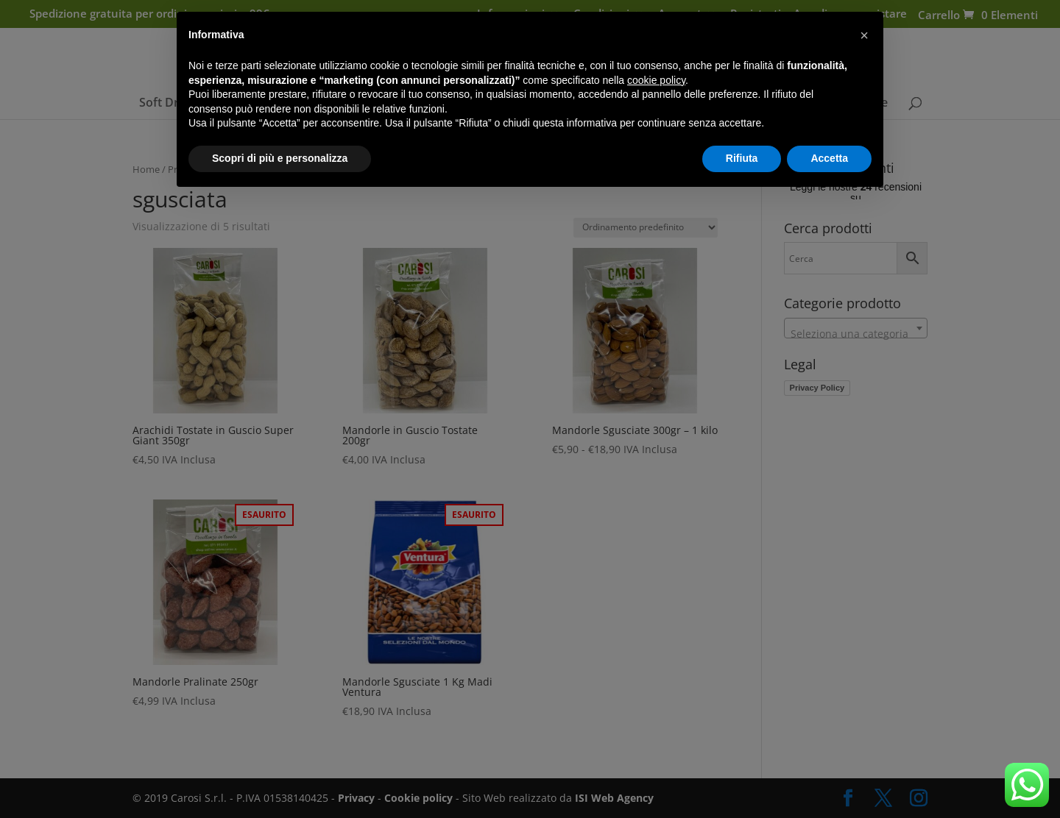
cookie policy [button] (656, 80)
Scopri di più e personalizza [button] (279, 158)
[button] (864, 35)
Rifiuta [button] (742, 158)
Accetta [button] (829, 158)
